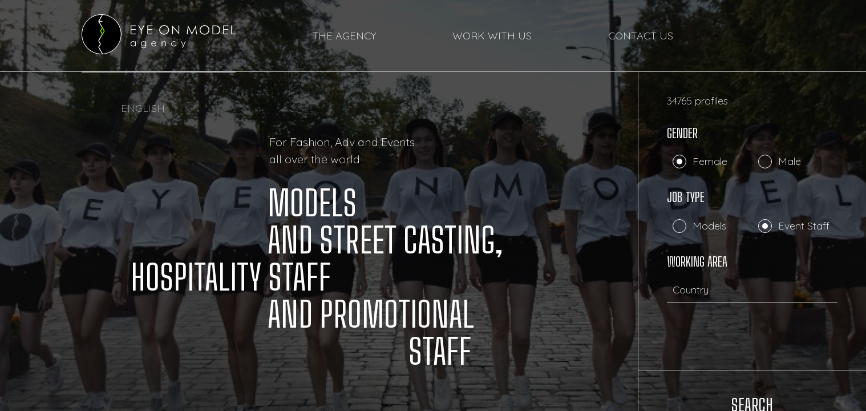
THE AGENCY (344, 36)
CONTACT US (640, 36)
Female (710, 161)
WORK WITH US (492, 36)
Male (789, 161)
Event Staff (803, 225)
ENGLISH (143, 108)
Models (709, 225)
